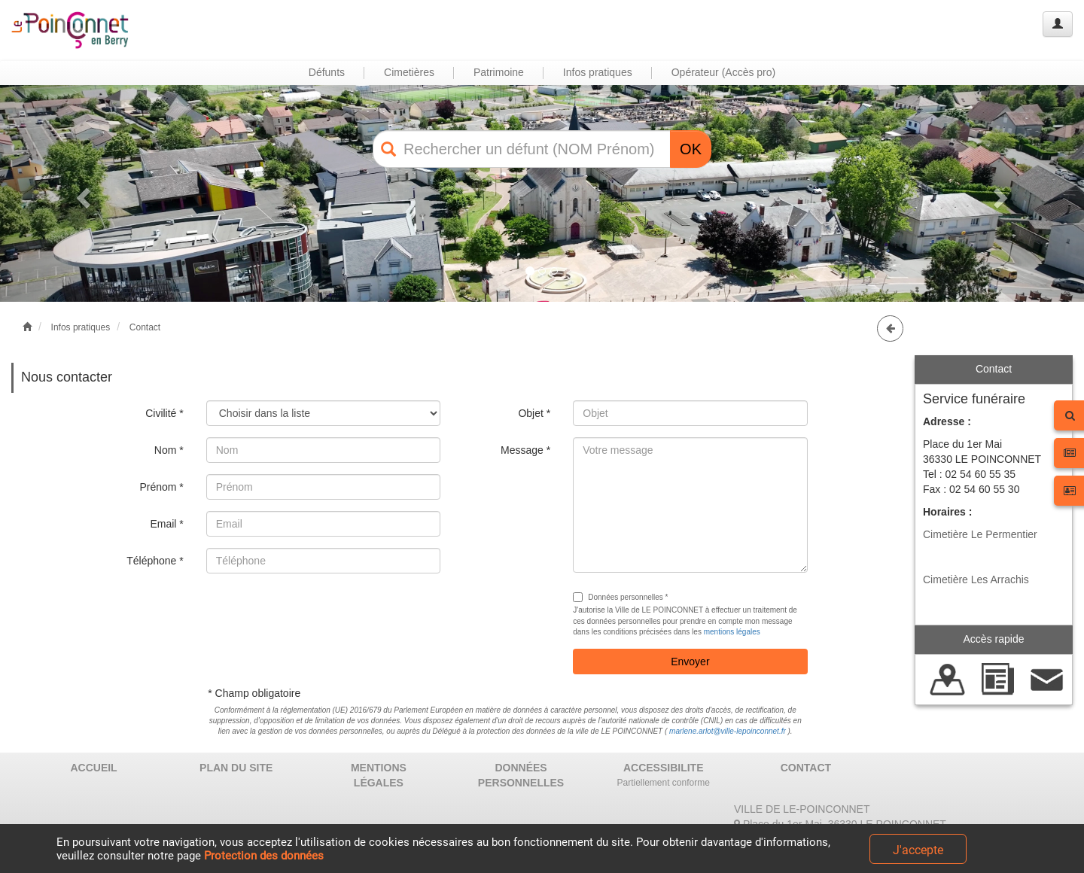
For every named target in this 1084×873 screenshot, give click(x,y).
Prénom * (161, 487)
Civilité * (164, 413)
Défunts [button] (327, 72)
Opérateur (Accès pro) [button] (723, 72)
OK (691, 149)
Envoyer (690, 662)
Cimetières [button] (409, 72)
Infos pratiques (81, 327)
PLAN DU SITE (236, 768)
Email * (166, 524)
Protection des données (264, 855)
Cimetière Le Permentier (980, 534)
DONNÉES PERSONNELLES (521, 775)
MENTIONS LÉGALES (378, 775)
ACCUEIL (93, 768)
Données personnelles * (620, 597)
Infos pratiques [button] (597, 72)
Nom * (169, 450)
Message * (525, 450)
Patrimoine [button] (498, 72)
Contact (144, 327)
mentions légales (732, 632)
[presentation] (320, 614)
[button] (81, 193)
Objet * (534, 413)
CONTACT (806, 768)
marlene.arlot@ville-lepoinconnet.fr (727, 731)
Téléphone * (155, 561)
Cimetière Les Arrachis (976, 579)
